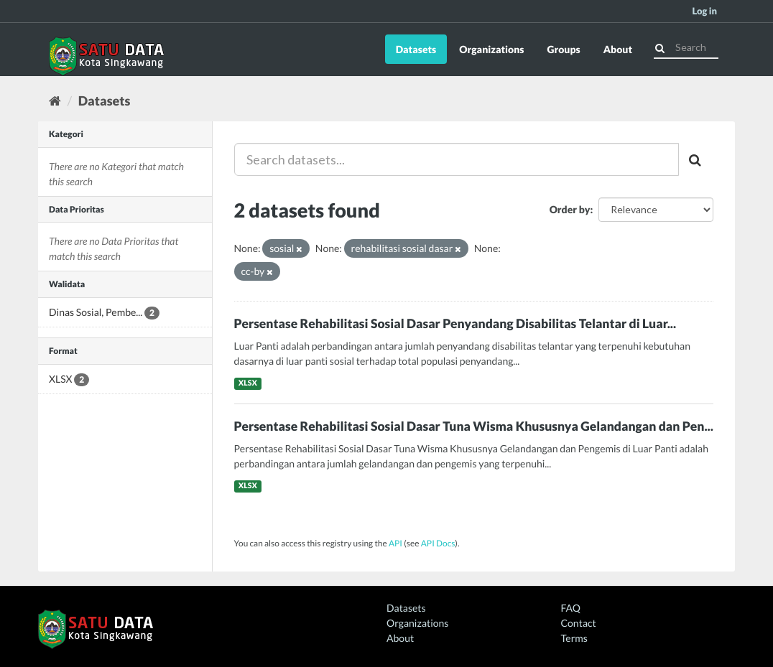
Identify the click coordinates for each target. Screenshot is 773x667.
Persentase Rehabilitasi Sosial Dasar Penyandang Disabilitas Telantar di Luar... (455, 323)
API (395, 543)
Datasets (416, 49)
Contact (578, 623)
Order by (570, 209)
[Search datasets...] (457, 159)
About (617, 49)
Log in (704, 11)
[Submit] (660, 46)
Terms (574, 638)
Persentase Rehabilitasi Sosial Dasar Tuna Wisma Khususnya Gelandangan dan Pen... (473, 426)
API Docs (438, 543)
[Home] (55, 100)
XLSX (248, 383)
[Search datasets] (686, 47)
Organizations (491, 49)
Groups (563, 49)
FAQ (570, 608)
